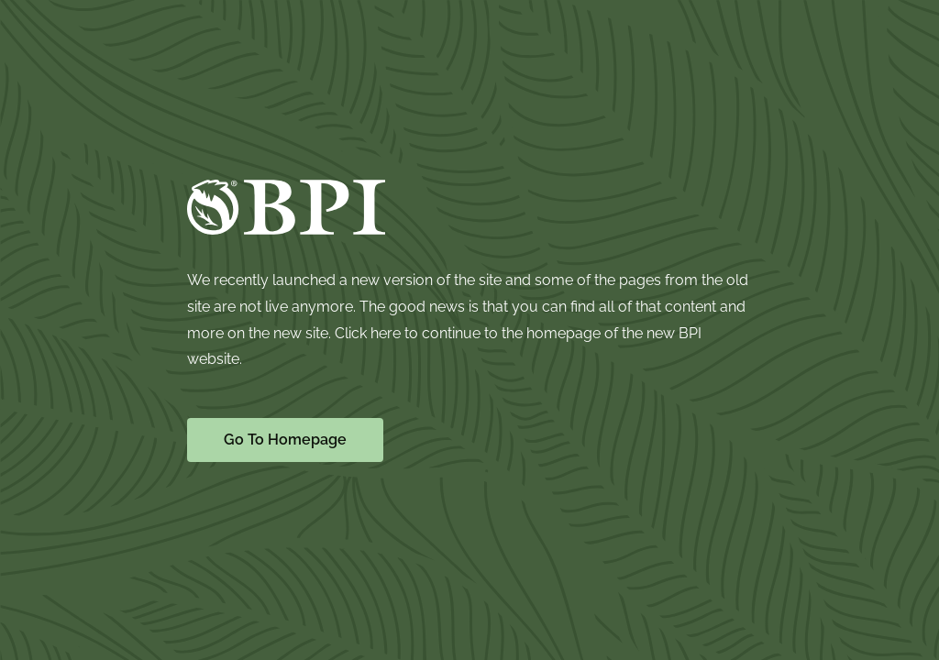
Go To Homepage (285, 439)
